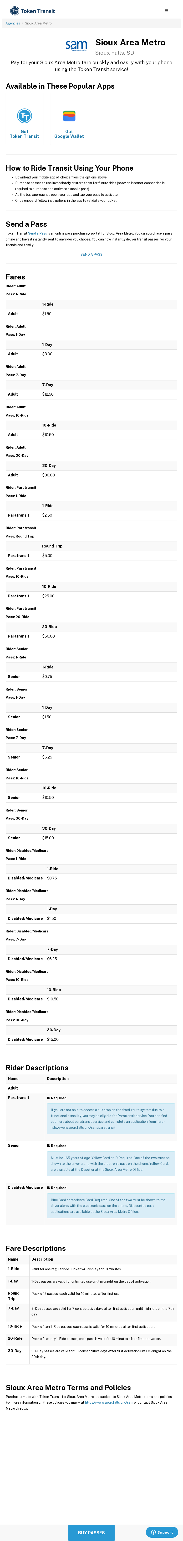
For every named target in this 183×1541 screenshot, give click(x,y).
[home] (33, 11)
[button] (166, 11)
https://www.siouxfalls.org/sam (109, 1402)
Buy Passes (91, 1532)
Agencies (12, 23)
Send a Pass (37, 233)
